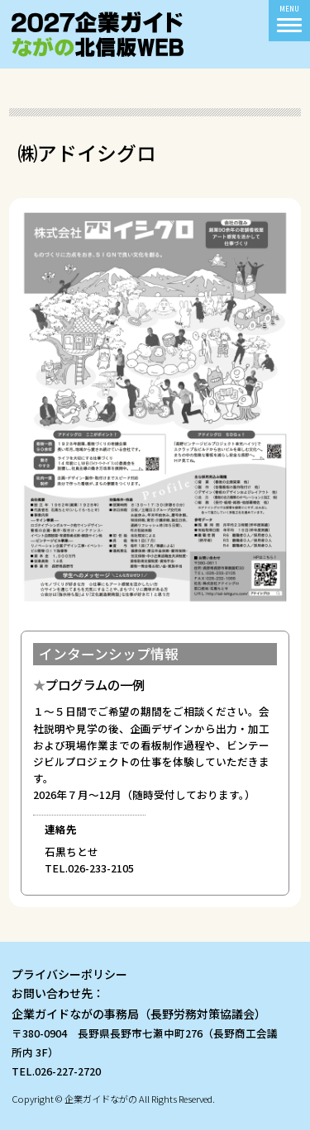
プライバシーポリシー (69, 974)
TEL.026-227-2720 (56, 1071)
